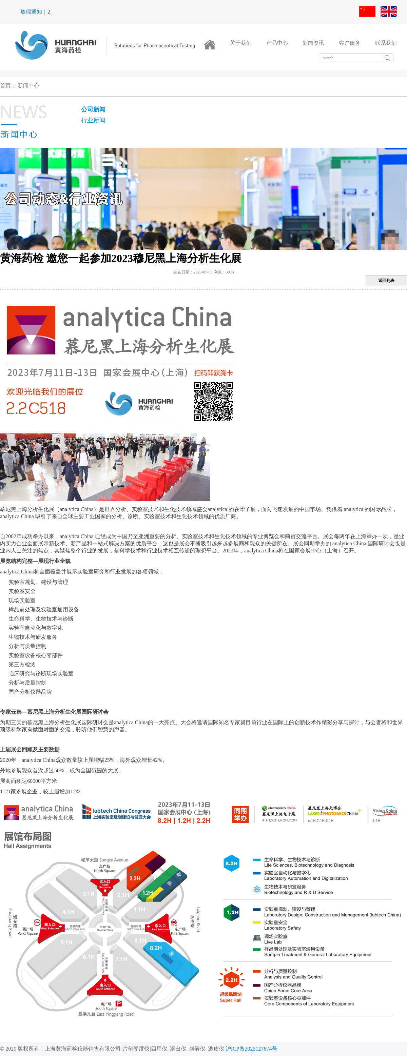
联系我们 (386, 43)
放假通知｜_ (35, 12)
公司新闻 (93, 109)
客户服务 (350, 43)
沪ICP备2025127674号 (251, 1049)
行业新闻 (93, 120)
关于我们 (241, 43)
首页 (5, 85)
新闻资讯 (313, 43)
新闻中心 (28, 85)
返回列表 (386, 280)
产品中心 (277, 43)
